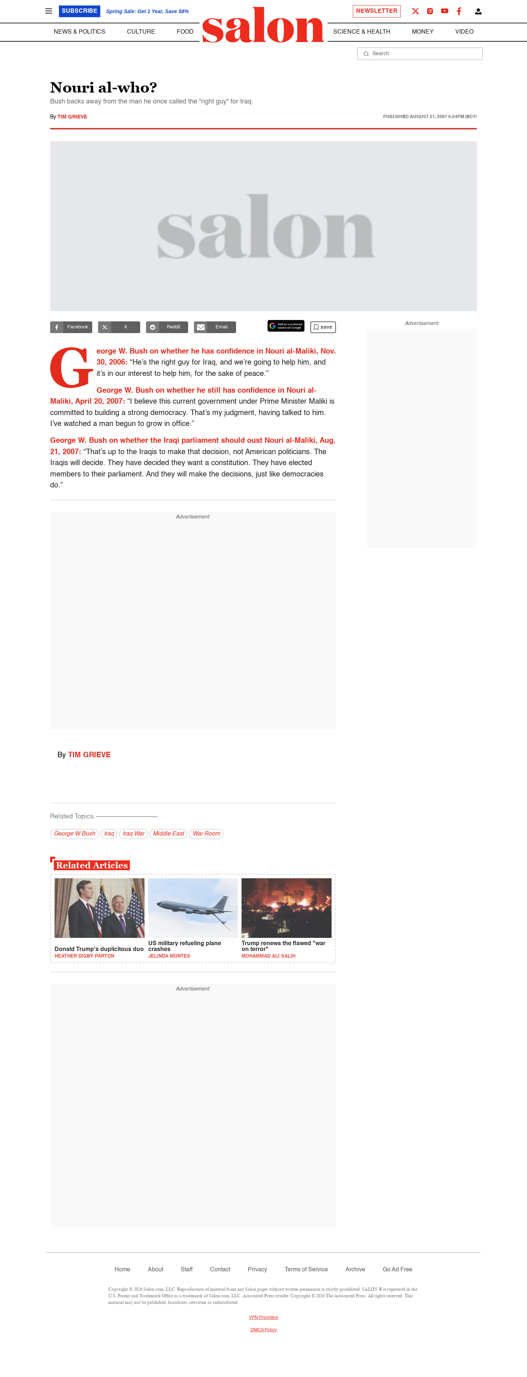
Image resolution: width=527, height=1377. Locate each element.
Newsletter (376, 11)
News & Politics (79, 32)
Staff (187, 1270)
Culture (141, 32)
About (155, 1270)
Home (122, 1270)
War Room (206, 834)
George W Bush (74, 834)
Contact (220, 1270)
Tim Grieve (72, 117)
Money (423, 32)
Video (464, 32)
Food (185, 32)
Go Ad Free (397, 1270)
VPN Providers (263, 1318)
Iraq (109, 834)
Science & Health (361, 32)
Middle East (168, 834)
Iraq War (133, 834)
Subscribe (79, 11)
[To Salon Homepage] (263, 25)
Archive (355, 1270)
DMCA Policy (264, 1330)
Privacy (257, 1270)
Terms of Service (306, 1270)
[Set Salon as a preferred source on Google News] (286, 326)
